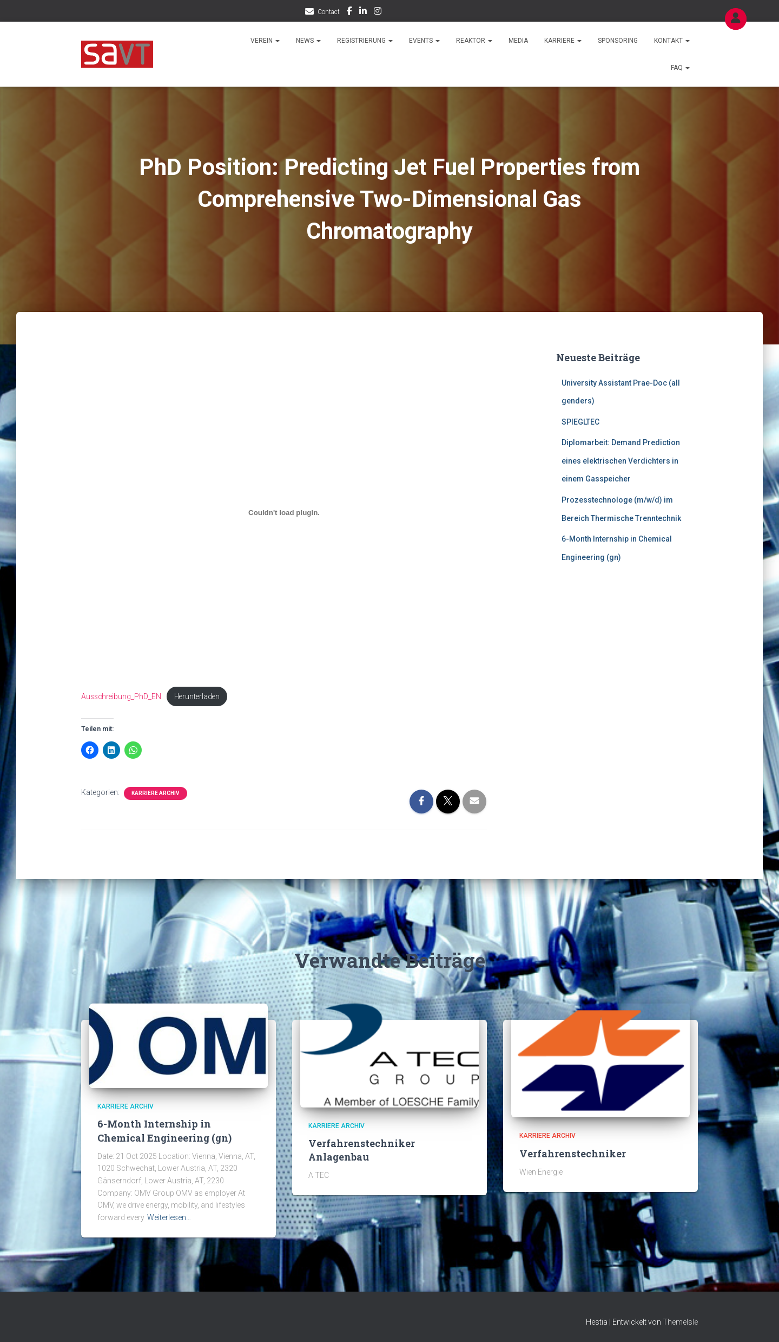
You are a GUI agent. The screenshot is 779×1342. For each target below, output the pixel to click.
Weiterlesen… (169, 1218)
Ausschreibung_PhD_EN (122, 696)
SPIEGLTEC (580, 422)
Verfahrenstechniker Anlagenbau (361, 1150)
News (308, 40)
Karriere (563, 40)
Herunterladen (201, 696)
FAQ (680, 67)
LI (363, 12)
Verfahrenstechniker (572, 1154)
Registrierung (365, 40)
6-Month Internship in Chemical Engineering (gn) (164, 1131)
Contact (329, 12)
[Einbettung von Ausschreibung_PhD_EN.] (284, 512)
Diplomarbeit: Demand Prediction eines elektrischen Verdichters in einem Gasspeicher (621, 460)
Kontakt (672, 40)
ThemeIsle (680, 1322)
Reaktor (474, 40)
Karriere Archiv (155, 794)
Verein (265, 40)
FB (349, 12)
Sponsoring (618, 40)
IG (377, 12)
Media (518, 40)
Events (424, 40)
